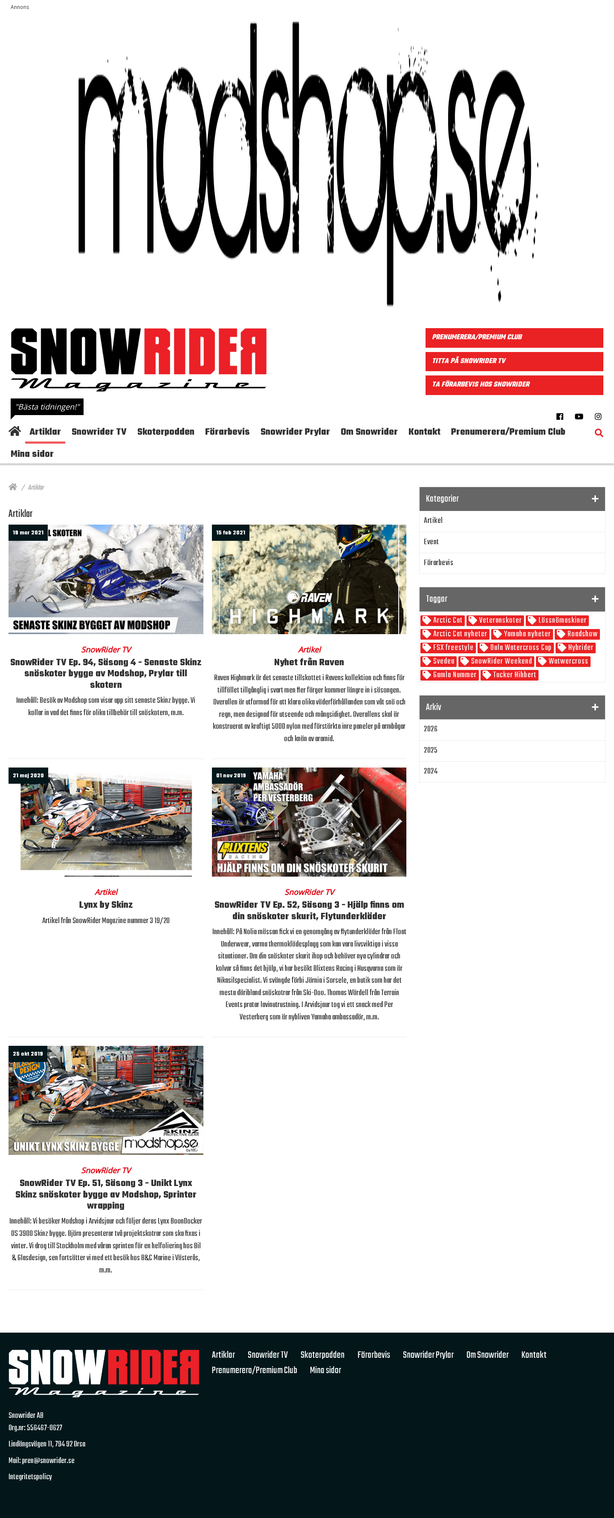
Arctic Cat (447, 620)
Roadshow (582, 634)
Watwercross (567, 661)
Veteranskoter (500, 620)
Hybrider (580, 648)
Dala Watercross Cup (520, 648)
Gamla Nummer (454, 675)
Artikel (433, 521)
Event (431, 542)
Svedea (443, 661)
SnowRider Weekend (500, 661)
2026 (430, 729)
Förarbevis (438, 563)
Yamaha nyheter (526, 634)
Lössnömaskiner (562, 620)
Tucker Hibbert (514, 675)
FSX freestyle (453, 648)
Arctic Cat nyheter (459, 634)
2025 (430, 751)
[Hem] (13, 487)
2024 (430, 771)
